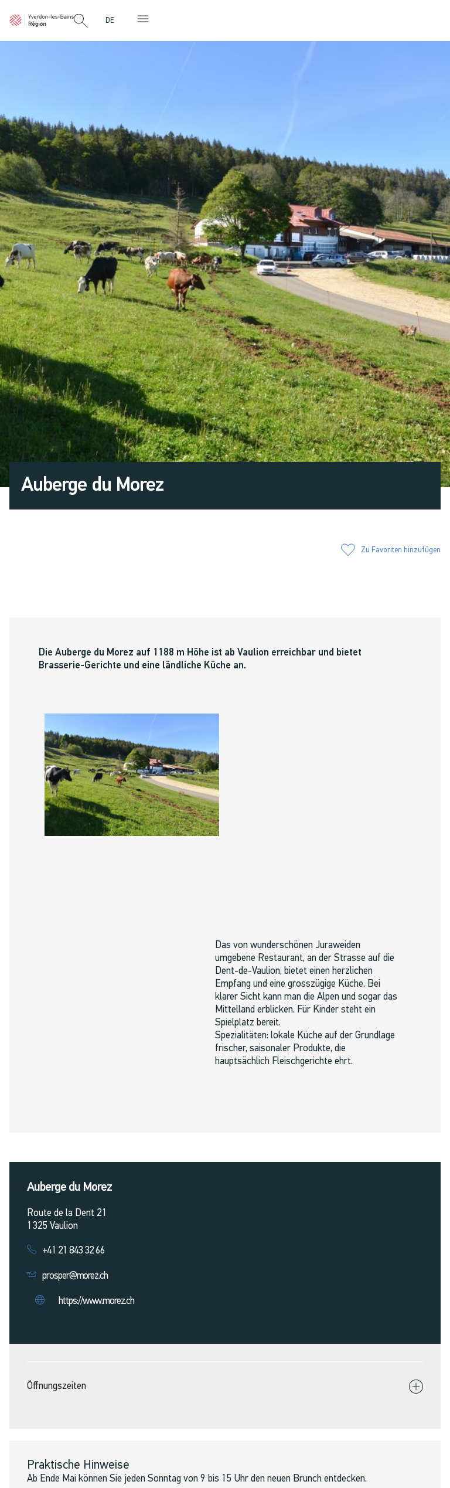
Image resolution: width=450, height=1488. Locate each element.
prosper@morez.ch (75, 1276)
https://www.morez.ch (96, 1301)
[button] (81, 22)
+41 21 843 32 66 (73, 1251)
